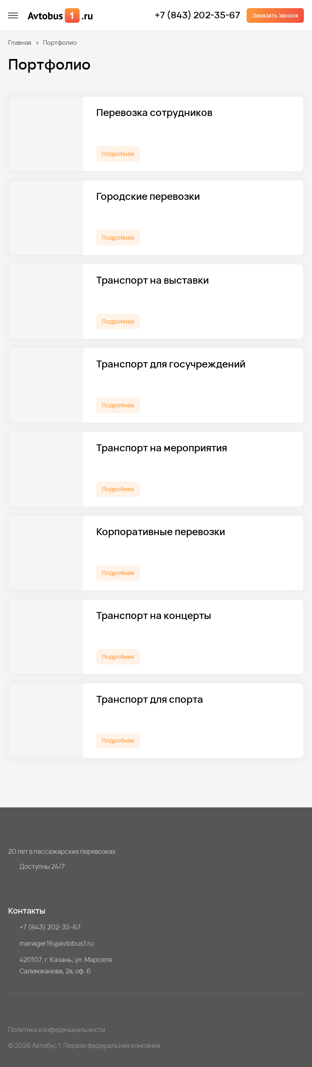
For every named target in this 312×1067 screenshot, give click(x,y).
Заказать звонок (275, 15)
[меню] (13, 15)
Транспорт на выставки (152, 280)
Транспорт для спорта (149, 699)
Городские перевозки (148, 196)
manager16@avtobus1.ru (57, 943)
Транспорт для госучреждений (170, 364)
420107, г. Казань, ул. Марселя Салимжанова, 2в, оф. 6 (66, 965)
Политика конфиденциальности (56, 1029)
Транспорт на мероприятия (161, 448)
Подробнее (118, 153)
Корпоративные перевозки (160, 531)
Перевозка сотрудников (154, 112)
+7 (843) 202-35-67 (197, 15)
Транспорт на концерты (153, 615)
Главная (19, 42)
